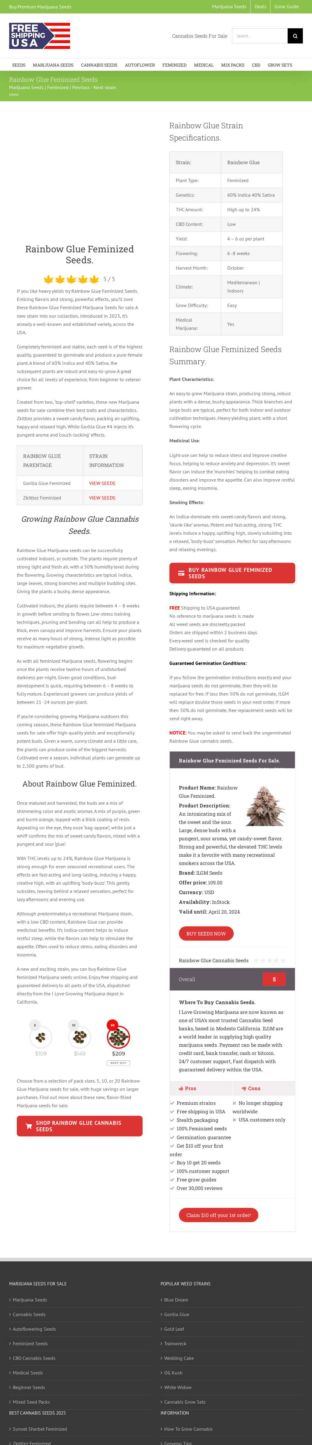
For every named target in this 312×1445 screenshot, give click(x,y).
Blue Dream (176, 1300)
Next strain (105, 87)
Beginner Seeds (29, 1387)
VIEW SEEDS (102, 483)
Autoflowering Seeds (34, 1329)
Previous (81, 87)
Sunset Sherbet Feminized (40, 1429)
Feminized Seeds (30, 1343)
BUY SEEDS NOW (206, 933)
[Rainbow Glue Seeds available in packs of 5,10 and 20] (232, 573)
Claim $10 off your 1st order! (218, 1215)
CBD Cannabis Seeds (34, 1358)
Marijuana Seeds (26, 87)
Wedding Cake (179, 1358)
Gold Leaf (174, 1329)
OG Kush (173, 1373)
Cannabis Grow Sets (185, 1402)
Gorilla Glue (176, 1314)
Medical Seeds (28, 1373)
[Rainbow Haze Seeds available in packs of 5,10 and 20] (80, 1126)
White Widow (178, 1387)
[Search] (295, 35)
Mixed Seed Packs (31, 1402)
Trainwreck (175, 1343)
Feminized (58, 87)
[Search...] (260, 35)
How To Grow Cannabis (188, 1429)
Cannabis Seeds (29, 1314)
